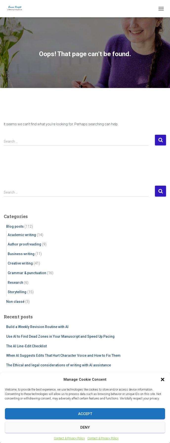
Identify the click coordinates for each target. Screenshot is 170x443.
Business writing (21, 254)
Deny (85, 431)
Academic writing (22, 235)
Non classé (15, 302)
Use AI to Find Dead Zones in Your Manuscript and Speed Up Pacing (60, 336)
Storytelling (17, 292)
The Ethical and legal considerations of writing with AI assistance (58, 365)
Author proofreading (24, 244)
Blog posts (15, 226)
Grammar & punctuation (27, 273)
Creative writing (20, 263)
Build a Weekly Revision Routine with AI (37, 327)
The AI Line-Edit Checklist (26, 346)
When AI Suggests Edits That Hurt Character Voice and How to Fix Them (63, 355)
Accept (85, 417)
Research (15, 283)
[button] (162, 383)
